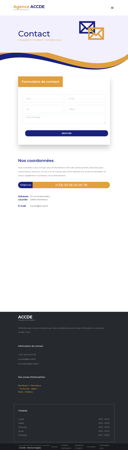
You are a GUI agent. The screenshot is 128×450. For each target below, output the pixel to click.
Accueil (54, 447)
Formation (91, 447)
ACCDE (23, 448)
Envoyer (66, 133)
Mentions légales (34, 448)
